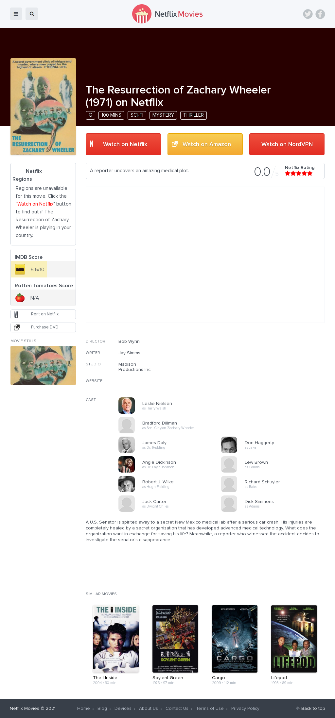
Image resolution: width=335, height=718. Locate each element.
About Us (148, 708)
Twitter (308, 14)
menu (16, 14)
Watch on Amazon (207, 144)
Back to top (313, 708)
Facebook (320, 14)
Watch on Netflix (125, 144)
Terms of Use (210, 708)
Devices (123, 708)
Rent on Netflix (45, 314)
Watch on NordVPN (287, 144)
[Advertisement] (275, 381)
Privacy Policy (245, 708)
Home (83, 708)
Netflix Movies (24, 708)
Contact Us (177, 708)
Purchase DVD (45, 327)
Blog (102, 708)
